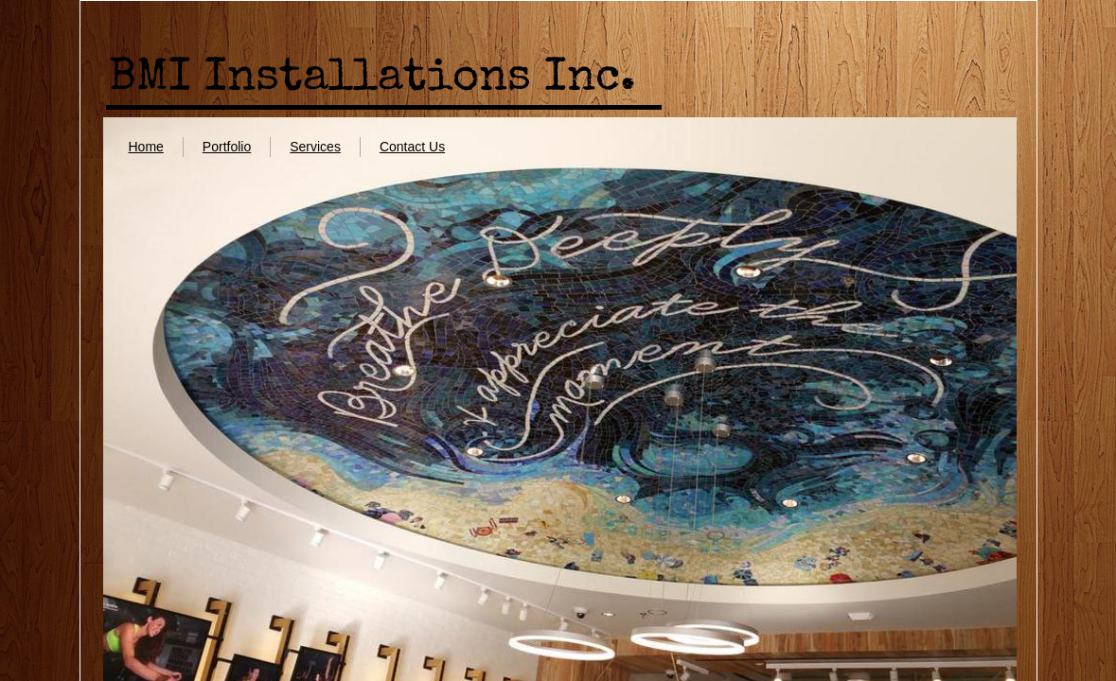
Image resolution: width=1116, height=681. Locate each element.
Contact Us (412, 146)
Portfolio (227, 146)
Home (145, 146)
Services (315, 146)
